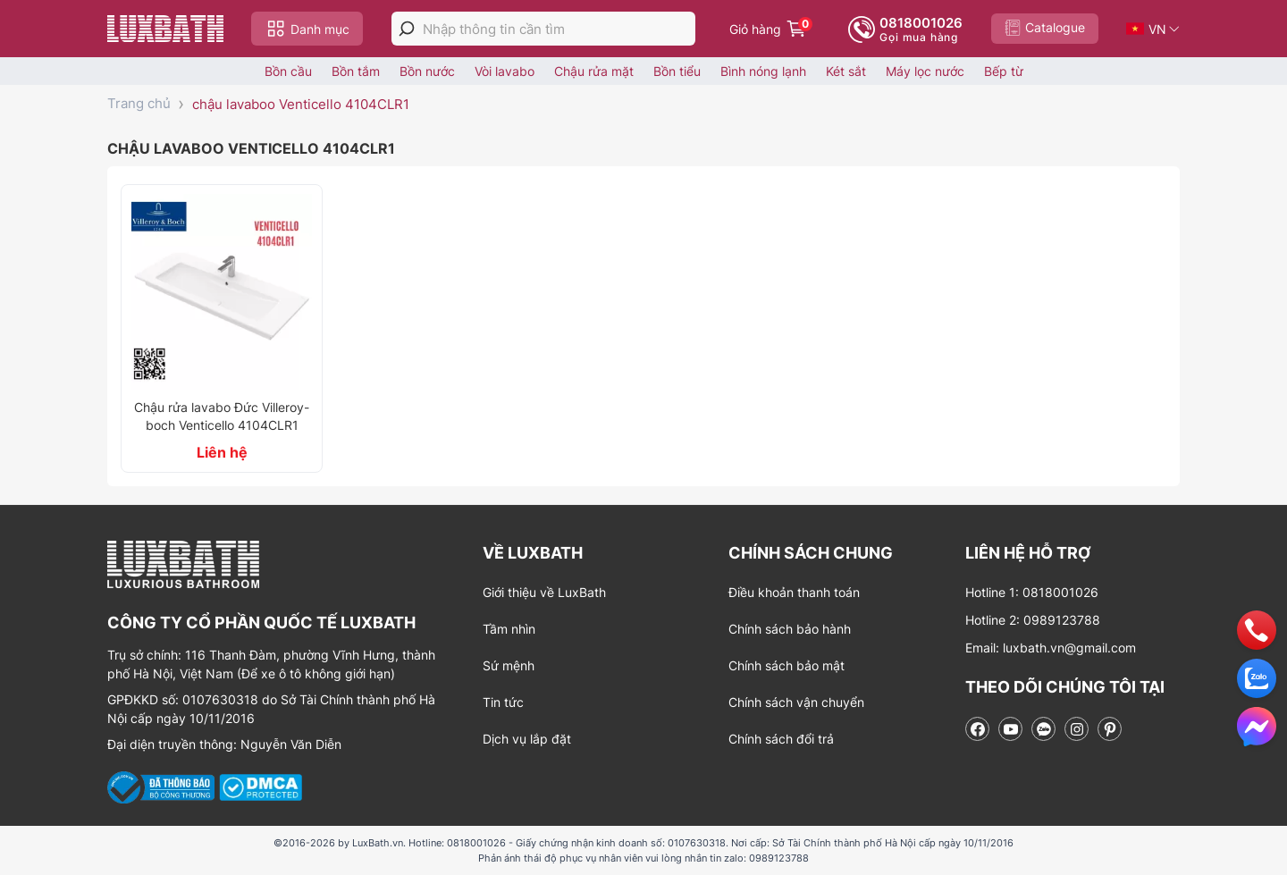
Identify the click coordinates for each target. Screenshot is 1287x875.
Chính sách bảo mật (786, 665)
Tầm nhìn (509, 628)
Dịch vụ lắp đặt (527, 738)
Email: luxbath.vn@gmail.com (1050, 647)
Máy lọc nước (925, 71)
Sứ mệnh (508, 665)
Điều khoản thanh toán (794, 592)
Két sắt (846, 71)
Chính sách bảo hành (789, 628)
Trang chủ (139, 103)
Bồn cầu (288, 71)
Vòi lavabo (504, 71)
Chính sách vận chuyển (796, 702)
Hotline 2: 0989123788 (1032, 619)
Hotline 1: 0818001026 (1031, 592)
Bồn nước (427, 71)
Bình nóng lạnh (763, 71)
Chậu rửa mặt (594, 71)
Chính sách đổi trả (781, 738)
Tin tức (503, 702)
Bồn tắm (356, 71)
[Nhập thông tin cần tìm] (559, 29)
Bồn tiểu (677, 71)
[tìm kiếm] (406, 29)
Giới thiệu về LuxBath (544, 592)
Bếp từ (1003, 71)
